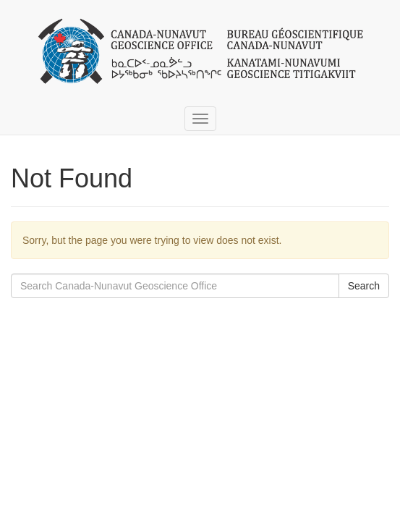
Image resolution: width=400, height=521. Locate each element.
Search (364, 286)
